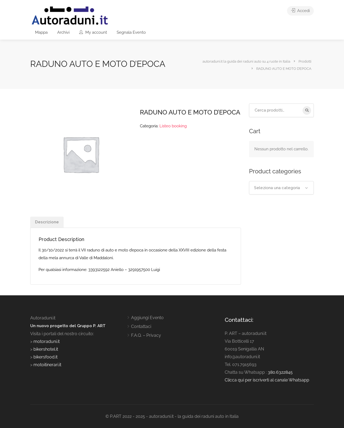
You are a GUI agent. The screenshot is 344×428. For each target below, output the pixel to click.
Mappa (41, 32)
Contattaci (141, 326)
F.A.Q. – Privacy (146, 335)
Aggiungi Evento (147, 317)
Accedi (300, 10)
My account (93, 32)
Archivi (63, 32)
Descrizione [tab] (47, 222)
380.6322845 (280, 372)
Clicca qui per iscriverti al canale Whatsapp (267, 380)
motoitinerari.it (46, 364)
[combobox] (281, 187)
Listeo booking (173, 126)
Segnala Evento (131, 32)
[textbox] (281, 187)
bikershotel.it (45, 349)
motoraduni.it (46, 341)
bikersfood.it (45, 357)
